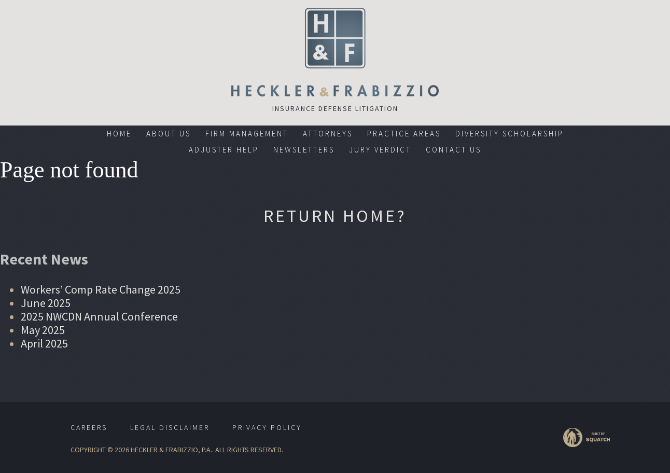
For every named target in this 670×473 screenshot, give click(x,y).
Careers (89, 427)
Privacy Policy (267, 427)
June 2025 (46, 303)
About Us (168, 133)
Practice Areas (404, 133)
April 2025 (44, 343)
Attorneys (328, 133)
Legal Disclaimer (170, 427)
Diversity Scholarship (509, 133)
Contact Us (453, 150)
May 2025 (43, 330)
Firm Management (246, 133)
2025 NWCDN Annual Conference (99, 316)
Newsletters (303, 150)
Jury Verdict (380, 150)
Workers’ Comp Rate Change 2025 (100, 289)
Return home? (335, 216)
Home (119, 133)
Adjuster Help (224, 150)
